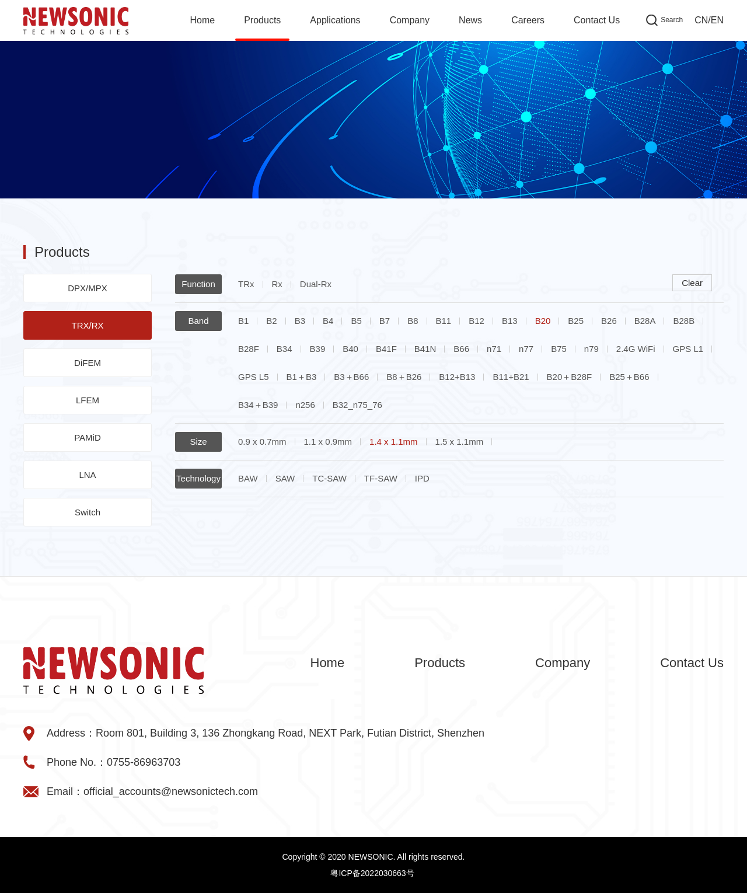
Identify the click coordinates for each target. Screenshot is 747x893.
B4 (328, 321)
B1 (243, 321)
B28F (248, 349)
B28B (683, 321)
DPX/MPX (87, 288)
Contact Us (597, 20)
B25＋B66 (629, 377)
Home (202, 20)
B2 (271, 321)
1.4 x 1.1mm (393, 441)
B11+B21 (511, 377)
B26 (609, 321)
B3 (300, 321)
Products (262, 20)
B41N (425, 349)
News (470, 20)
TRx (246, 284)
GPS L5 (253, 377)
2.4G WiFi (635, 349)
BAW (248, 478)
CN (701, 20)
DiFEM (87, 363)
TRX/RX (87, 325)
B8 (412, 321)
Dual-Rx (315, 284)
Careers (527, 20)
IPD (422, 478)
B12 (476, 321)
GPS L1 (688, 349)
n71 (494, 349)
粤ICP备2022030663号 (372, 873)
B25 (576, 321)
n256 (305, 405)
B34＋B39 (258, 405)
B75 (559, 349)
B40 (350, 349)
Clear (692, 283)
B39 (318, 349)
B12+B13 (457, 377)
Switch (87, 512)
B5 (356, 321)
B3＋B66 (351, 377)
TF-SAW (380, 478)
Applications (335, 20)
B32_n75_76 (357, 405)
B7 (384, 321)
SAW (285, 478)
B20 (543, 321)
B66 (461, 349)
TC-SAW (329, 478)
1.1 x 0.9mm (328, 441)
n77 (526, 349)
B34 (284, 349)
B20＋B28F (569, 377)
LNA (87, 475)
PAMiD (87, 437)
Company (410, 20)
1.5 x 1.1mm (459, 441)
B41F (386, 349)
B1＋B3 (302, 377)
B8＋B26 (403, 377)
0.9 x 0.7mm (262, 441)
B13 (510, 321)
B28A (645, 321)
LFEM (87, 400)
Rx (277, 284)
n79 (591, 349)
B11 (444, 321)
